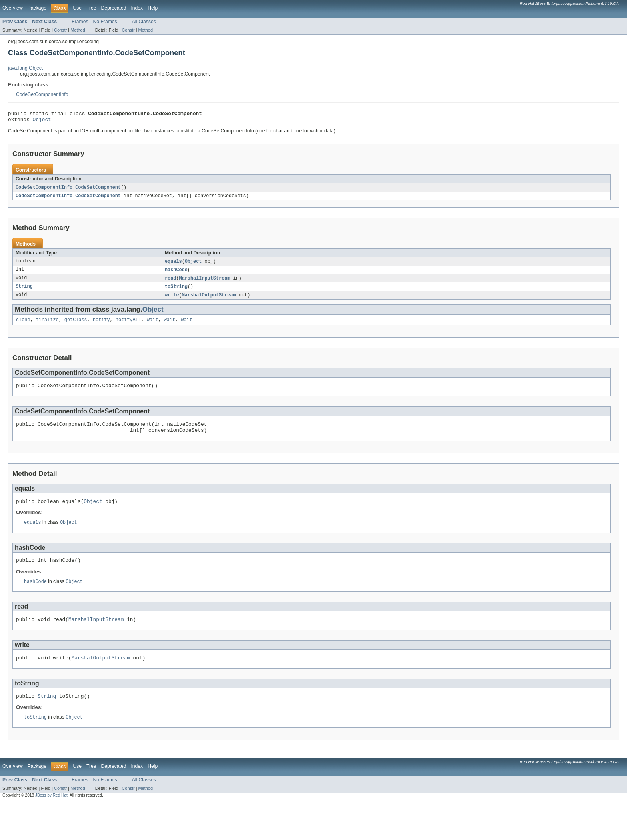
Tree (91, 8)
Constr (60, 30)
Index (137, 8)
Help (153, 8)
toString (176, 291)
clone (23, 325)
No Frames (105, 21)
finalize (47, 325)
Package (37, 8)
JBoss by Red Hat (51, 812)
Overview (12, 8)
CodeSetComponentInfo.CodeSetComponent (68, 190)
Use (77, 8)
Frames (80, 21)
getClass (75, 325)
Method (77, 30)
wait (152, 325)
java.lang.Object (25, 68)
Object (42, 121)
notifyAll (128, 325)
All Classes (144, 21)
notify (101, 325)
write (172, 300)
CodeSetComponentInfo (42, 94)
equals (173, 265)
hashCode (176, 273)
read (170, 282)
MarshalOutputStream (209, 300)
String (24, 291)
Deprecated (113, 8)
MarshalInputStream (204, 282)
